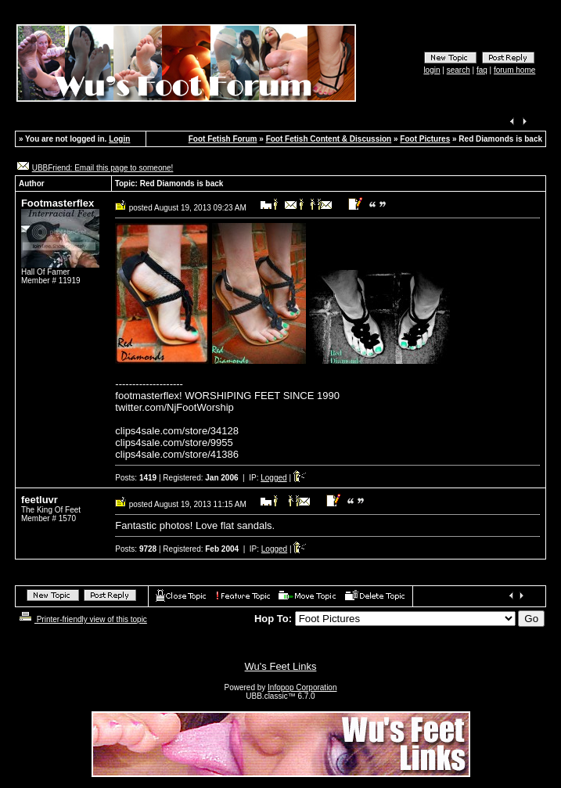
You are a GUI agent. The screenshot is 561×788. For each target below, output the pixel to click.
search (458, 70)
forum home (514, 70)
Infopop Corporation (302, 687)
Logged (273, 477)
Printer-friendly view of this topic (81, 619)
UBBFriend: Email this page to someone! (103, 168)
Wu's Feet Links (281, 666)
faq (481, 70)
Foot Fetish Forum (223, 139)
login (431, 70)
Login (119, 139)
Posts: (135, 477)
